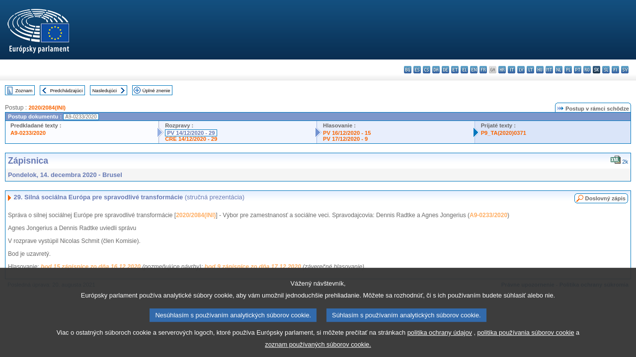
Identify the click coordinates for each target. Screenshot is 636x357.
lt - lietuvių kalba (530, 69)
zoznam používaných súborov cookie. (318, 350)
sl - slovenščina (606, 69)
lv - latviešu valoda (521, 69)
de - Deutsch (445, 69)
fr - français (483, 69)
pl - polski (568, 69)
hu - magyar (540, 69)
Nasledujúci (104, 90)
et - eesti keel (455, 69)
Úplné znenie (156, 90)
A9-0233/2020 (28, 133)
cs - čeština (426, 69)
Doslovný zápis (605, 198)
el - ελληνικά (464, 69)
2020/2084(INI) (47, 108)
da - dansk (436, 69)
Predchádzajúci (66, 90)
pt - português (577, 69)
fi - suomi (615, 69)
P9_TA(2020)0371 (503, 133)
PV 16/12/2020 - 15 (347, 133)
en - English (473, 69)
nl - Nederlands (558, 69)
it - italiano (511, 69)
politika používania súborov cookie (525, 338)
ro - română (587, 69)
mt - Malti (549, 69)
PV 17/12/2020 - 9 (345, 139)
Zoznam (24, 90)
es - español (417, 69)
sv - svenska (625, 69)
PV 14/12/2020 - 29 (191, 133)
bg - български (407, 69)
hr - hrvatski (502, 69)
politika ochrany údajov (439, 338)
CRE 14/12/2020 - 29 (191, 139)
